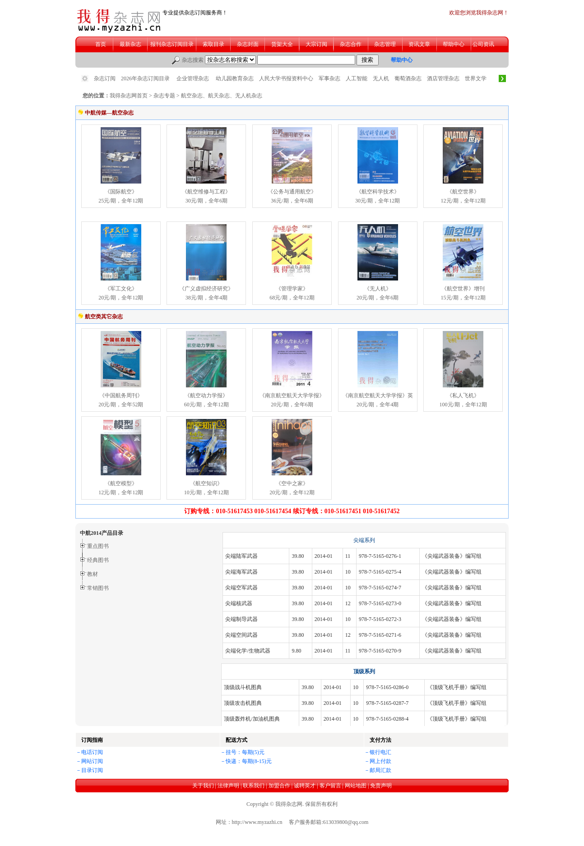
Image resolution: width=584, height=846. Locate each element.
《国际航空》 (121, 192)
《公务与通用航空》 (292, 192)
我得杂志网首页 (129, 95)
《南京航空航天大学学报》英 (378, 395)
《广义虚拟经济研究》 (206, 288)
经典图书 (98, 560)
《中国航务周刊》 (121, 395)
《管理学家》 (292, 288)
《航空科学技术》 (377, 192)
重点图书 (98, 546)
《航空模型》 (121, 483)
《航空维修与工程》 (206, 192)
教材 (92, 574)
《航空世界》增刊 (463, 288)
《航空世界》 (463, 192)
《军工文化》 (121, 288)
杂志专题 (164, 95)
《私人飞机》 (463, 395)
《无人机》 (377, 288)
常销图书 (98, 588)
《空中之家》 (292, 483)
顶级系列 (364, 671)
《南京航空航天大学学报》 (292, 395)
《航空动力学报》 (206, 395)
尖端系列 (364, 540)
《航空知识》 (206, 483)
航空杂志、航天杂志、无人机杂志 (221, 95)
